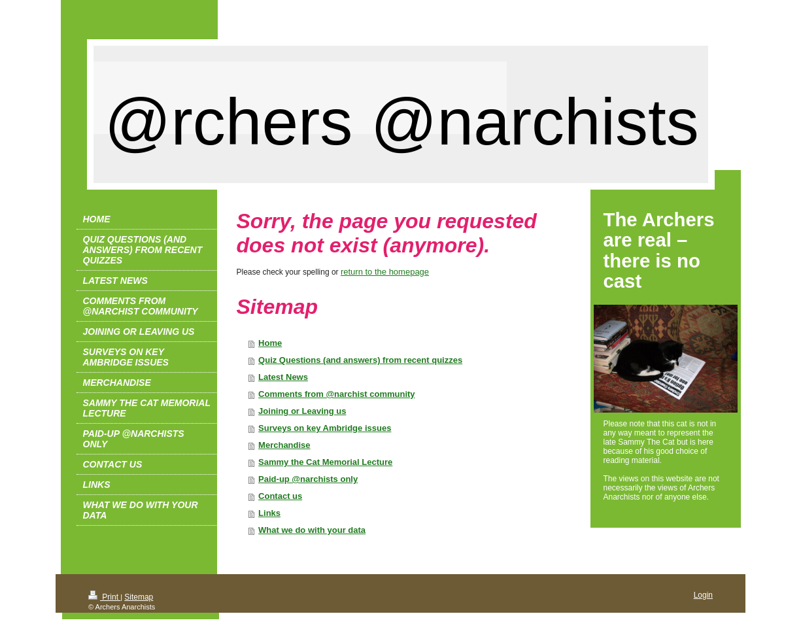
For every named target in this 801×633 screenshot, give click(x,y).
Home (270, 343)
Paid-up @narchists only (308, 479)
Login (703, 595)
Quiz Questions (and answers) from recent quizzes (360, 360)
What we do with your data (312, 530)
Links (269, 513)
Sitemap (138, 597)
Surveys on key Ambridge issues (324, 428)
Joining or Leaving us (302, 411)
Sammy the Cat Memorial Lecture (325, 462)
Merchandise (284, 445)
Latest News (283, 377)
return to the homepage (385, 272)
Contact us (280, 496)
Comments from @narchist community (336, 394)
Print (104, 597)
